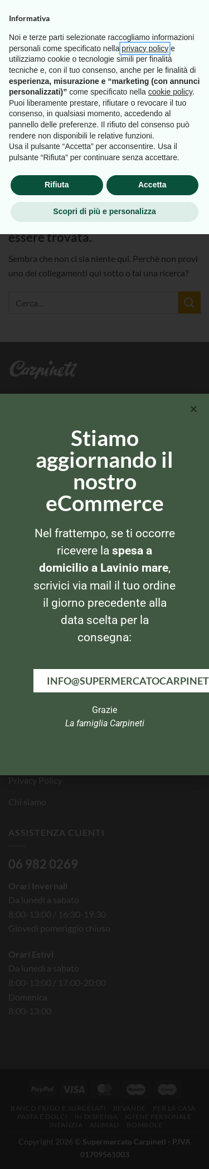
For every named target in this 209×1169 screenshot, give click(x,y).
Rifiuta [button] (57, 1120)
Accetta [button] (152, 1120)
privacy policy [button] (144, 983)
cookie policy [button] (170, 1027)
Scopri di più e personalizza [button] (104, 1146)
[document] (104, 584)
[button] (193, 409)
